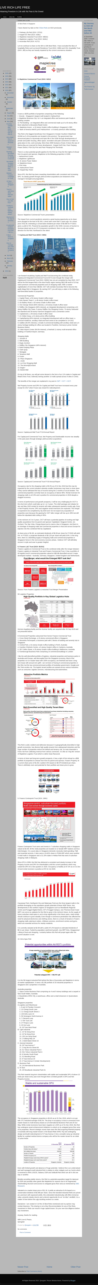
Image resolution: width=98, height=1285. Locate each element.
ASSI (85, 71)
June (8, 118)
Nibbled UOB (9, 148)
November (10, 97)
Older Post (75, 1267)
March (9, 258)
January (9, 266)
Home (4, 17)
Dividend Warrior (89, 74)
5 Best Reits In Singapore (10, 237)
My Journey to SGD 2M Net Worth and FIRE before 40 (89, 28)
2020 (7, 90)
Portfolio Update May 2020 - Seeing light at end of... (10, 129)
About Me (12, 17)
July (8, 116)
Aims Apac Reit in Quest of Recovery (10, 140)
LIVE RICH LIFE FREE (15, 7)
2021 (7, 87)
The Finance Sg (89, 86)
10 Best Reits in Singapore (10, 183)
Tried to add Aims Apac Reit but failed (10, 193)
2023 (7, 82)
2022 (7, 85)
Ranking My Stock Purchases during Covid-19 (10, 155)
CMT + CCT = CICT (64, 381)
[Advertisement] (49, 1251)
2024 (7, 79)
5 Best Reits (43, 28)
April (8, 255)
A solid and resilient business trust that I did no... (10, 228)
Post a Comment (25, 1232)
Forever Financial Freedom (87, 78)
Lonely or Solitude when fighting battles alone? (10, 210)
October (9, 102)
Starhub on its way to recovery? (10, 219)
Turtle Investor (88, 89)
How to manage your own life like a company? (10, 247)
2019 (7, 271)
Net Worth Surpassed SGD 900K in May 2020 (10, 166)
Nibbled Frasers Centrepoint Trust (10, 175)
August (9, 113)
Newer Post (23, 1267)
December (10, 93)
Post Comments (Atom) (34, 1271)
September (9, 108)
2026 (7, 73)
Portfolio (19, 17)
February (10, 261)
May (8, 121)
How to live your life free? (10, 200)
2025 (7, 76)
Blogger (72, 1280)
